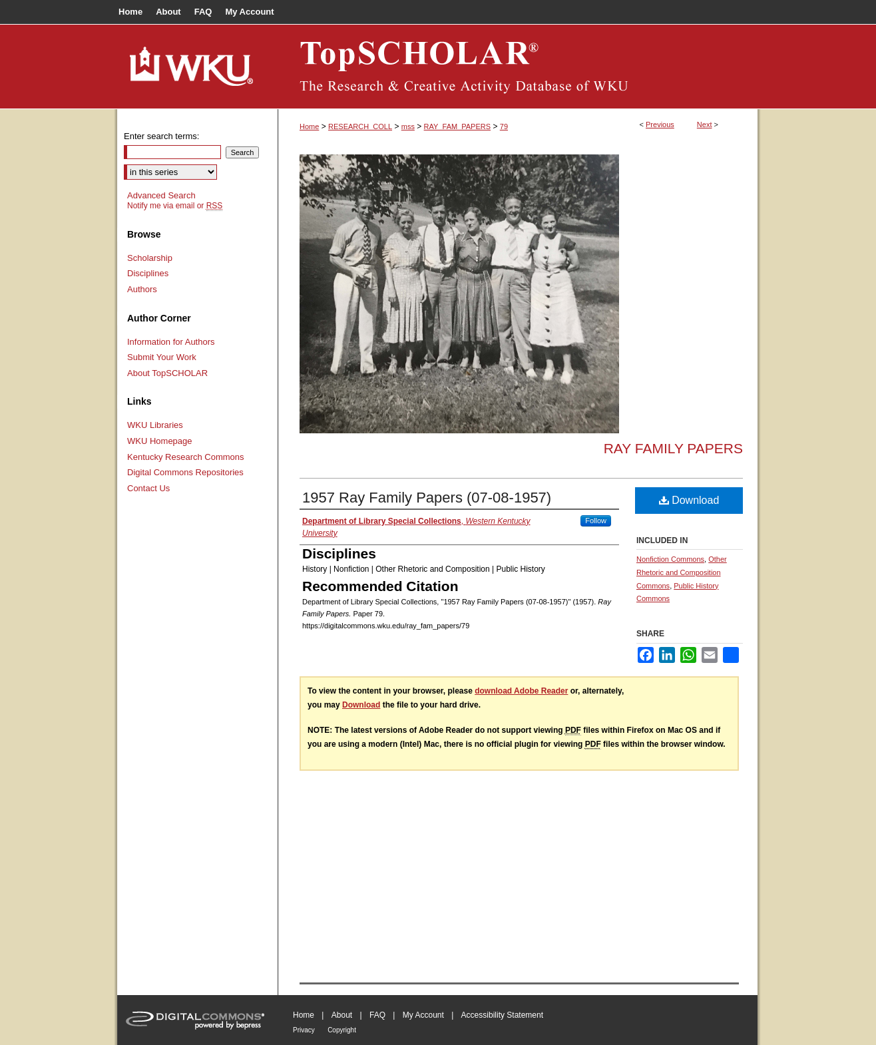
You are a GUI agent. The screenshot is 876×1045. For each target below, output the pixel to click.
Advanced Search (161, 195)
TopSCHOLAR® (518, 66)
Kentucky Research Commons (185, 457)
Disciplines (147, 273)
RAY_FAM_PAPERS (457, 126)
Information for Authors (171, 342)
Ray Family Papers (673, 448)
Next (704, 124)
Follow (595, 520)
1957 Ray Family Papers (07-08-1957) (426, 497)
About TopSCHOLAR (167, 373)
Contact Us (148, 488)
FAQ (377, 1015)
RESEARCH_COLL (360, 126)
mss (408, 126)
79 (504, 126)
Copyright (342, 1030)
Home (309, 126)
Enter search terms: (161, 136)
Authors (142, 289)
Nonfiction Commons (670, 559)
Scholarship (149, 258)
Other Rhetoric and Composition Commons (681, 572)
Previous (660, 124)
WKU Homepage (159, 441)
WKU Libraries (155, 425)
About (341, 1015)
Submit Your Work (161, 357)
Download (689, 500)
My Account (423, 1015)
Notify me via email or (174, 205)
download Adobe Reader (521, 691)
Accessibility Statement (502, 1015)
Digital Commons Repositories (185, 472)
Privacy (304, 1030)
